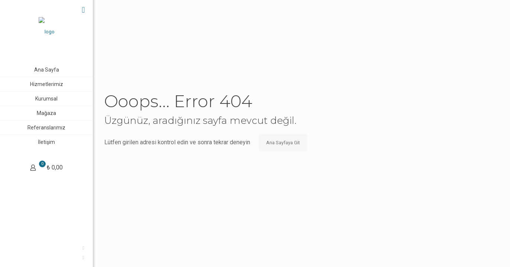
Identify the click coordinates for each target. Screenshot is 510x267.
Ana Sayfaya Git (283, 142)
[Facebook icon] (9, 248)
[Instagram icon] (9, 257)
